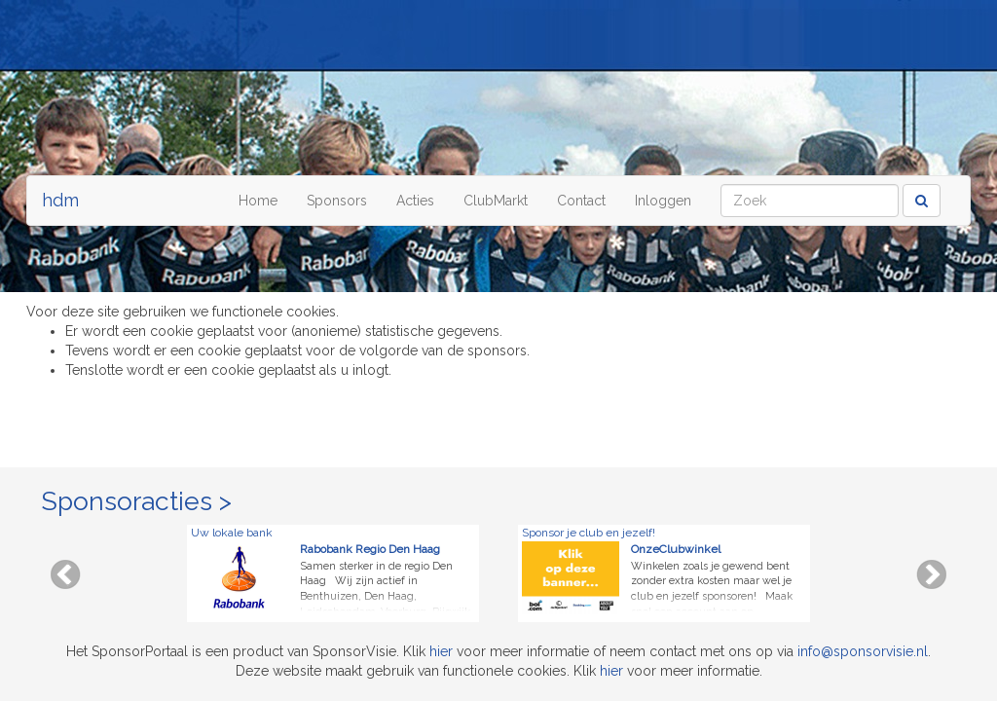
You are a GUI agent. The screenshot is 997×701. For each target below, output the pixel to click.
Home (258, 200)
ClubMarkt (495, 200)
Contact (581, 200)
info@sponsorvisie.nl (862, 651)
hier (441, 651)
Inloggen (663, 200)
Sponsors (337, 200)
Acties (415, 200)
